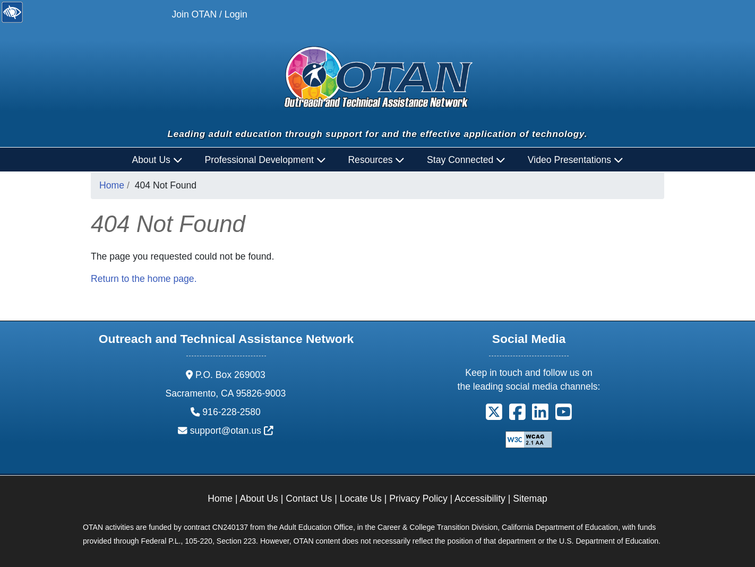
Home (111, 185)
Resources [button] (376, 159)
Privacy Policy (418, 498)
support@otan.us (231, 430)
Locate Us (361, 498)
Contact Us (309, 498)
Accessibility (479, 498)
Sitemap (530, 498)
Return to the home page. (144, 278)
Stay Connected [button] (466, 159)
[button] (494, 415)
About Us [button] (157, 159)
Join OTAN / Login (209, 14)
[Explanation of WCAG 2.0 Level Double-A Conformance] (528, 439)
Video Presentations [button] (575, 159)
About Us (259, 498)
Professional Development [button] (264, 159)
